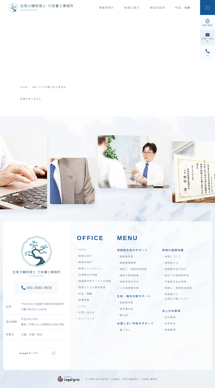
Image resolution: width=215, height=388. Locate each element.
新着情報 (84, 300)
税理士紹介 (85, 256)
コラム (83, 306)
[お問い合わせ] (207, 37)
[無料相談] (207, 22)
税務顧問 (170, 329)
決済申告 (170, 323)
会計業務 (170, 317)
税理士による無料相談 (92, 287)
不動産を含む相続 (176, 281)
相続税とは (171, 262)
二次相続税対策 (129, 288)
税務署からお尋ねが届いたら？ (177, 296)
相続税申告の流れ (176, 269)
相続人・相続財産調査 (133, 269)
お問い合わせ (87, 312)
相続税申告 (126, 256)
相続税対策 (126, 302)
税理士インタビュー (91, 268)
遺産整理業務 (128, 262)
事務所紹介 (85, 262)
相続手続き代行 (129, 281)
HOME (24, 87)
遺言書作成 (126, 309)
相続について (173, 256)
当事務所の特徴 (88, 274)
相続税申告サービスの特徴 (95, 281)
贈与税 (124, 315)
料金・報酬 (183, 7)
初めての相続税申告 (177, 275)
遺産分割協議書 (129, 275)
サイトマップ (87, 318)
